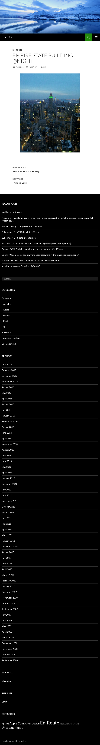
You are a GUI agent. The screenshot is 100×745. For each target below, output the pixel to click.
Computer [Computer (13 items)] (24, 723)
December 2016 (9, 375)
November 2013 (10, 444)
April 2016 (7, 398)
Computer (7, 298)
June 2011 (7, 518)
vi (4, 326)
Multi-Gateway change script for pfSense (22, 226)
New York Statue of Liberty (50, 169)
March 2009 (8, 637)
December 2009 (9, 592)
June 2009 (7, 620)
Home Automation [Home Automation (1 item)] (67, 724)
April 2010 (7, 569)
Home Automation (11, 338)
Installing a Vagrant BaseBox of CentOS (21, 266)
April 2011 (7, 529)
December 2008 (9, 643)
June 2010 (7, 563)
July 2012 (6, 489)
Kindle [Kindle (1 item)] (76, 724)
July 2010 (6, 557)
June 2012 (7, 495)
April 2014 (7, 438)
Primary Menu (96, 37)
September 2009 (10, 609)
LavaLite (7, 37)
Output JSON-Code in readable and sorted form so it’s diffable (32, 249)
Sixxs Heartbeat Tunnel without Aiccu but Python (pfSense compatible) (36, 243)
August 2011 (8, 512)
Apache (7, 304)
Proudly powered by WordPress (15, 741)
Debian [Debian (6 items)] (36, 723)
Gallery (20, 67)
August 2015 (8, 404)
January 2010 (8, 586)
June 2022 (7, 364)
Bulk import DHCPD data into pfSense (20, 232)
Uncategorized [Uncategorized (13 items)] (11, 727)
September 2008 (10, 660)
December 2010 (9, 546)
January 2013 (8, 478)
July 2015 (6, 410)
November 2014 (10, 421)
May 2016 (6, 393)
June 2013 (7, 461)
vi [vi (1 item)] (22, 728)
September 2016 (10, 381)
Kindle (6, 321)
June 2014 (7, 432)
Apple (6, 309)
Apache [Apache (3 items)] (5, 723)
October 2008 (8, 654)
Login (4, 701)
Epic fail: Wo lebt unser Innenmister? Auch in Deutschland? (31, 260)
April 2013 (7, 472)
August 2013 (8, 449)
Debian (6, 315)
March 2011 (8, 535)
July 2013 (6, 455)
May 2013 (6, 466)
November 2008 (10, 649)
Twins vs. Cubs (50, 180)
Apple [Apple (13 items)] (13, 723)
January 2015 (8, 415)
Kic (44, 67)
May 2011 (6, 523)
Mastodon (7, 681)
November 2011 (10, 501)
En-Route (17, 50)
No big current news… (12, 212)
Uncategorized (9, 343)
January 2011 (8, 540)
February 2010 (9, 580)
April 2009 (7, 631)
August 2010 (8, 552)
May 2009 (6, 626)
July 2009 (6, 614)
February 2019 (9, 370)
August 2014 (8, 427)
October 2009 (8, 603)
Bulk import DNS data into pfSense (19, 237)
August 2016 (8, 387)
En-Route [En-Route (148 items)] (49, 722)
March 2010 (8, 575)
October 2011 (8, 506)
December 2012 (9, 484)
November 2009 (10, 597)
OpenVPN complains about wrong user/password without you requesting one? (40, 254)
